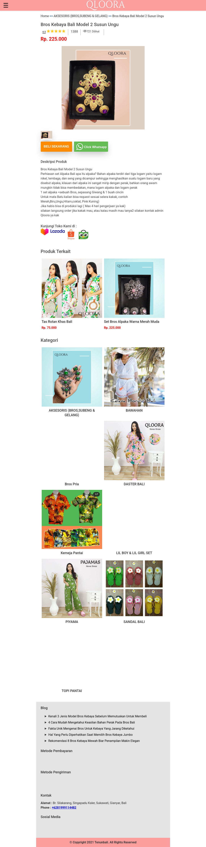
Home (45, 16)
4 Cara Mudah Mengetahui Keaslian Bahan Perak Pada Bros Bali (91, 722)
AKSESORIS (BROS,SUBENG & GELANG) (80, 16)
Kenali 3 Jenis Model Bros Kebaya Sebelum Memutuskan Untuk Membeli (97, 716)
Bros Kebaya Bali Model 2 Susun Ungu (138, 16)
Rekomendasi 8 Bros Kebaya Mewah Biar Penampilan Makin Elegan (94, 741)
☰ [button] (6, 5)
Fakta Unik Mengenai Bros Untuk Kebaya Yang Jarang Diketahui (91, 728)
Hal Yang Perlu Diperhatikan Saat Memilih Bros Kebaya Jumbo (90, 735)
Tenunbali (101, 842)
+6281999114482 (64, 807)
